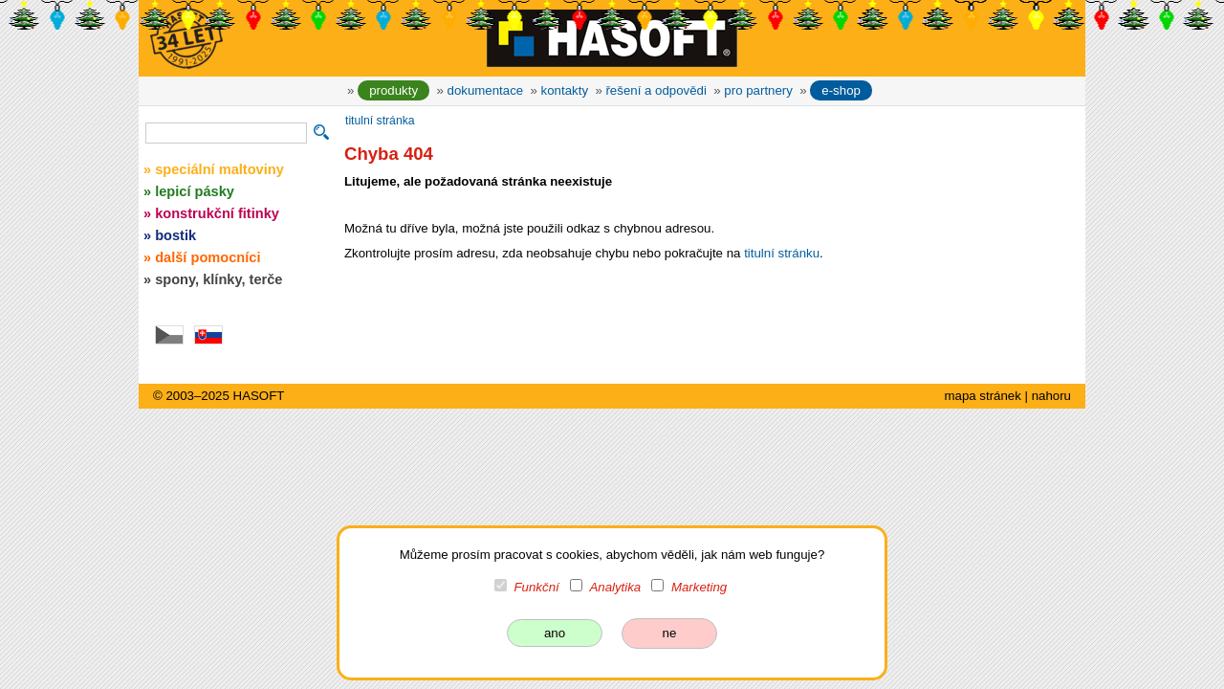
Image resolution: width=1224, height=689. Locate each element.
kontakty (564, 90)
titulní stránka (380, 120)
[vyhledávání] (226, 133)
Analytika (615, 587)
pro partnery (758, 90)
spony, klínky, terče (218, 279)
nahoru (1051, 396)
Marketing (699, 587)
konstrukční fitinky (217, 213)
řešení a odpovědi (655, 90)
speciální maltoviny (219, 169)
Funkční (536, 587)
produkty (393, 90)
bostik (175, 235)
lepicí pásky (194, 191)
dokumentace (486, 90)
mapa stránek (982, 396)
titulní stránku (782, 253)
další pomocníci (207, 257)
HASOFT (259, 396)
